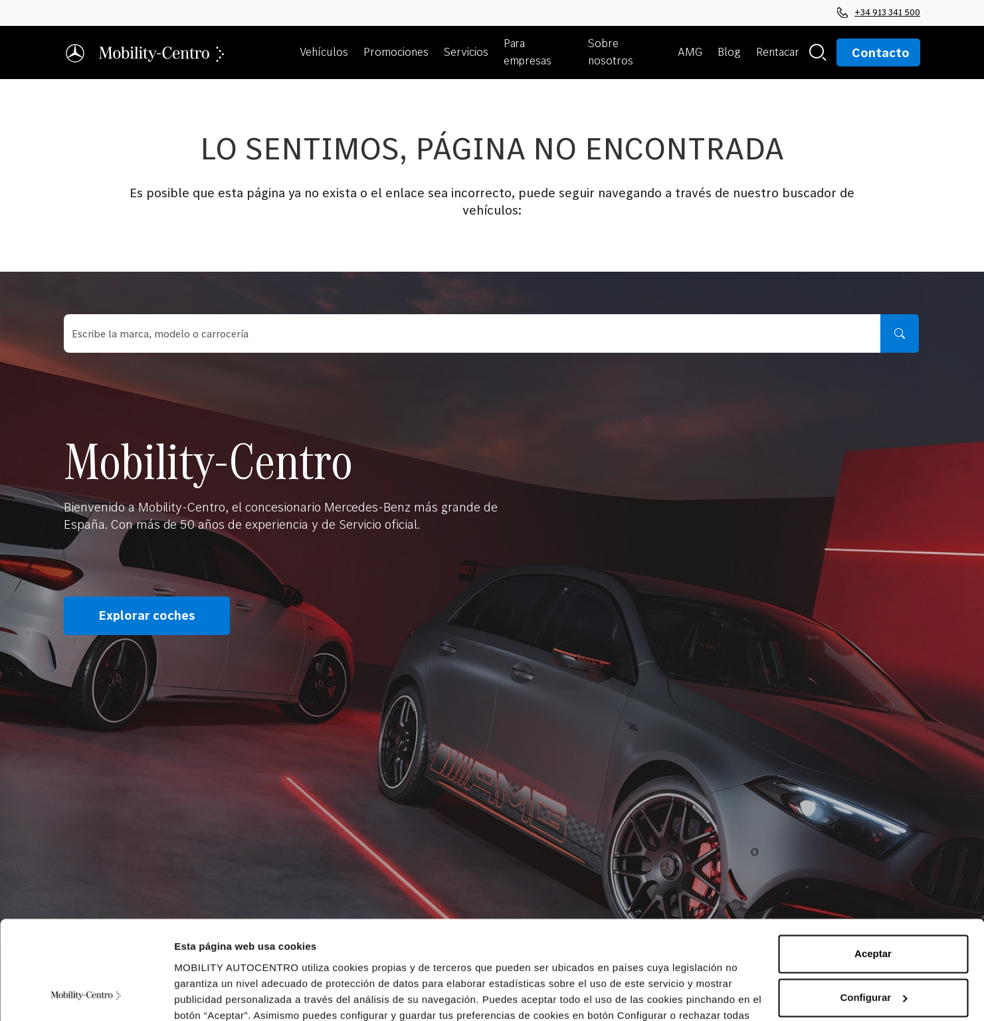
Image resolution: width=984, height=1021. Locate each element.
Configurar (873, 908)
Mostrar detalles (213, 994)
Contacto (881, 52)
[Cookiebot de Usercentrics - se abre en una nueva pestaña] (86, 995)
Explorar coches (146, 615)
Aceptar (873, 865)
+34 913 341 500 (878, 12)
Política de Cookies (261, 958)
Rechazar (873, 952)
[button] (326, 52)
